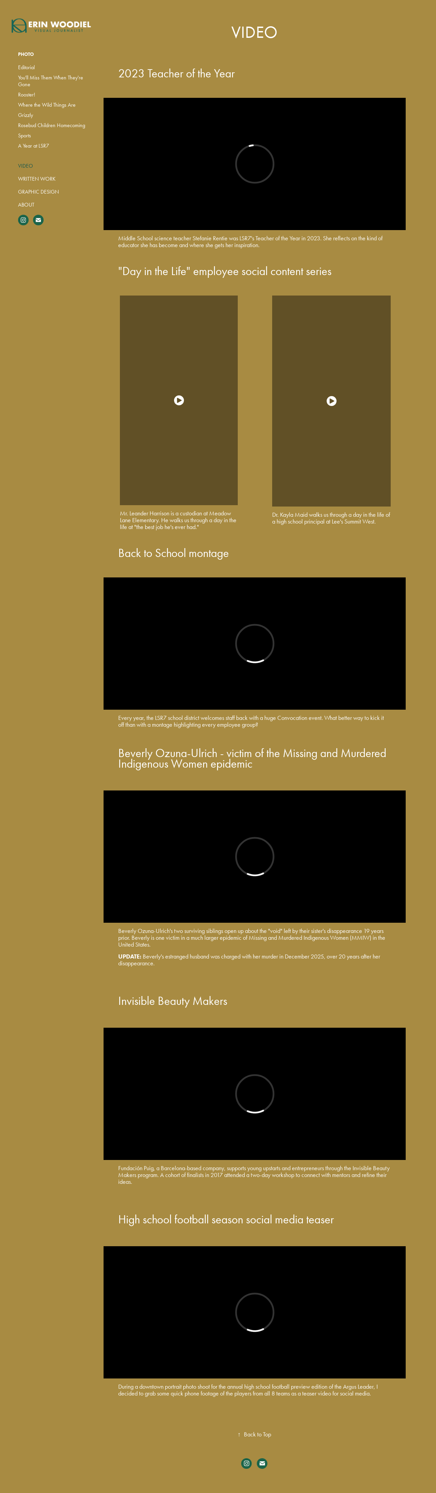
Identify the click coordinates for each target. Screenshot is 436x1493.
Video (25, 166)
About (26, 204)
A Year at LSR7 (33, 145)
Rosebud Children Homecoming (51, 125)
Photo (26, 54)
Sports (24, 135)
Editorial (26, 67)
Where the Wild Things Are (47, 105)
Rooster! (26, 94)
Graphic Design (38, 191)
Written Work (37, 179)
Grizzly (25, 115)
